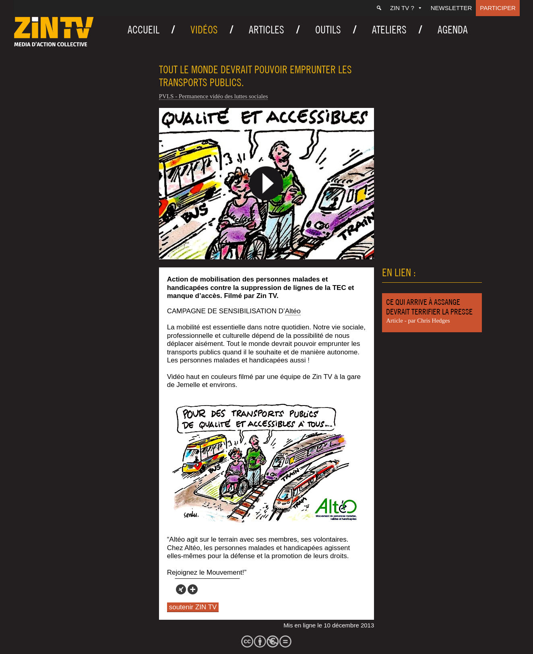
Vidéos (204, 29)
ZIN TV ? (406, 7)
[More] (193, 589)
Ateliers (389, 29)
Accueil (143, 29)
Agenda (453, 29)
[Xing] (181, 589)
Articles (266, 29)
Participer (498, 7)
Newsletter (451, 7)
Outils (328, 29)
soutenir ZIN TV (193, 607)
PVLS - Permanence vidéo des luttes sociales (213, 96)
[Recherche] (379, 8)
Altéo (293, 311)
